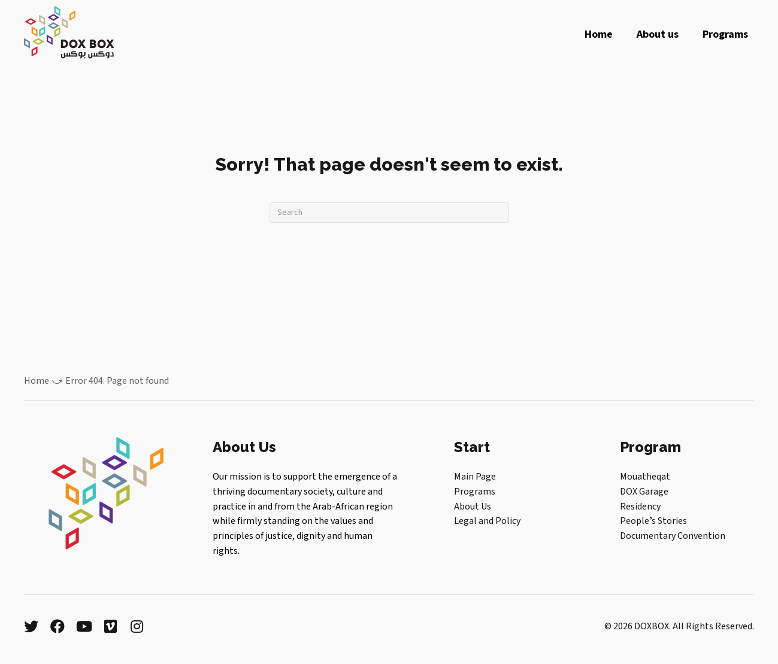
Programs (474, 491)
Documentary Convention (672, 535)
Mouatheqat (645, 476)
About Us (472, 506)
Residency (640, 506)
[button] (31, 626)
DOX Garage (644, 491)
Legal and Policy (487, 520)
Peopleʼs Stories (653, 520)
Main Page (475, 476)
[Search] (389, 212)
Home (36, 380)
